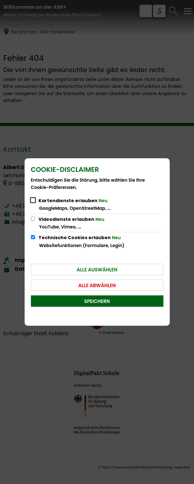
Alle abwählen (97, 285)
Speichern (97, 301)
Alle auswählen (97, 269)
